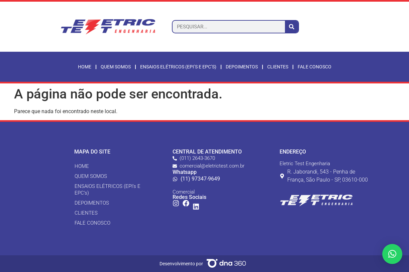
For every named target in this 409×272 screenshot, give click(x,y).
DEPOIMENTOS (92, 203)
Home (84, 66)
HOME (82, 166)
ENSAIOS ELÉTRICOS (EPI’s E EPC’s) (178, 66)
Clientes (277, 66)
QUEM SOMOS (91, 176)
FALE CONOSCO (92, 223)
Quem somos (116, 66)
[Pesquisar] (291, 27)
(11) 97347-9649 (200, 179)
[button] (392, 254)
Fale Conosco (314, 66)
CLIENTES (86, 213)
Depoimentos (242, 66)
